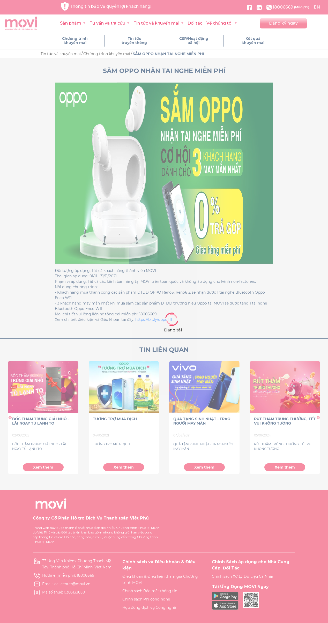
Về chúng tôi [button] (220, 23)
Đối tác (195, 23)
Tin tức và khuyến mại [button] (156, 23)
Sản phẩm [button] (71, 23)
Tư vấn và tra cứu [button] (108, 23)
